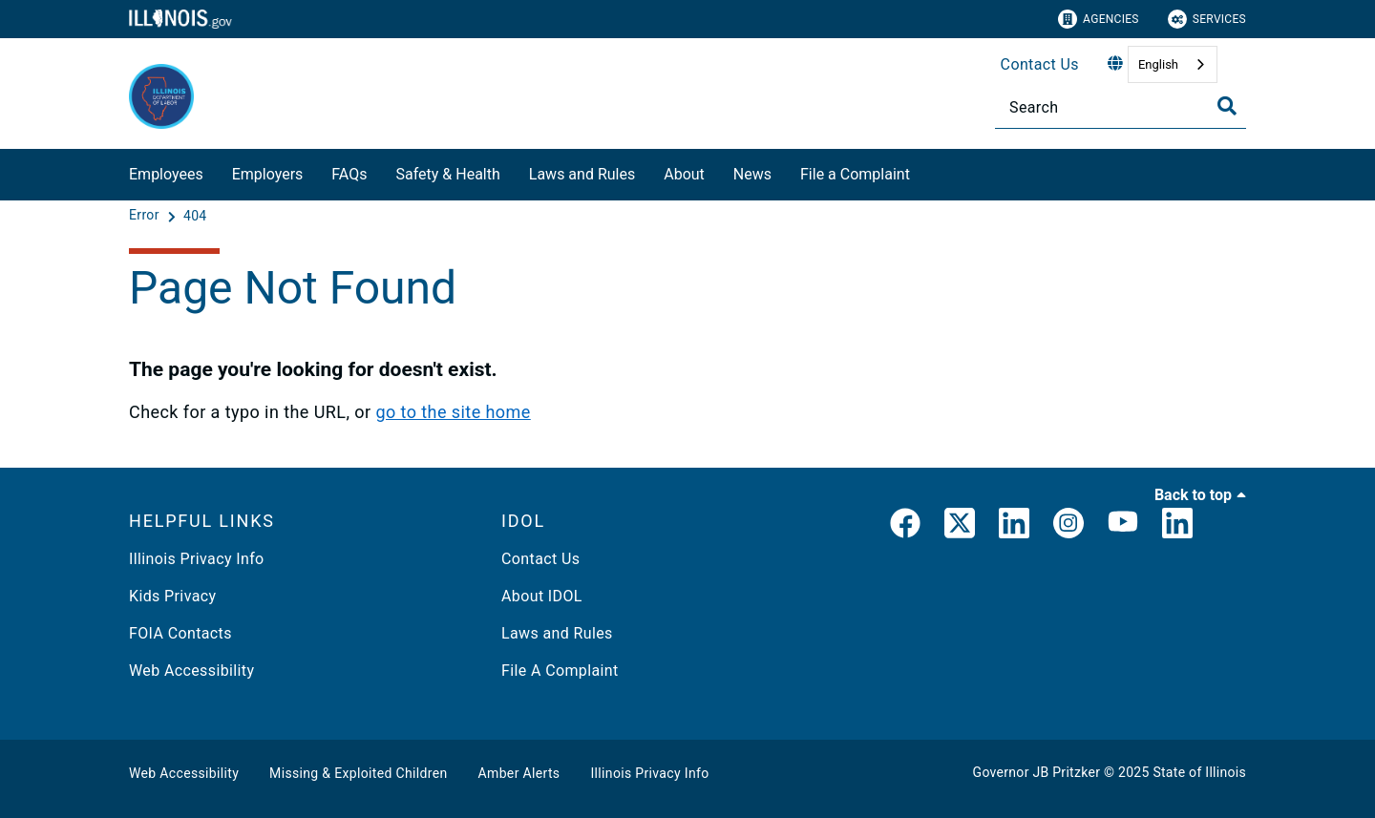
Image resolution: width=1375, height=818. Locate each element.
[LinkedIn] (1014, 527)
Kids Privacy (172, 596)
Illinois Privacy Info (196, 559)
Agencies (1098, 19)
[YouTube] (1123, 527)
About (684, 174)
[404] (195, 215)
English (1158, 64)
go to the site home (452, 412)
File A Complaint (560, 670)
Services (1207, 19)
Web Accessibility (191, 670)
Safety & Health (447, 174)
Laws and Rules (582, 174)
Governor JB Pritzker (1037, 772)
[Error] (146, 215)
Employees (166, 174)
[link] (905, 527)
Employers (268, 174)
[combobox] (1172, 64)
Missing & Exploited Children (358, 773)
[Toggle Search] (1227, 105)
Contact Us (1040, 64)
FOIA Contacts (180, 633)
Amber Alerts (519, 773)
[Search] (1120, 107)
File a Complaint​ (855, 174)
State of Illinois (1199, 772)
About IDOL (541, 596)
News (752, 174)
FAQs (349, 174)
